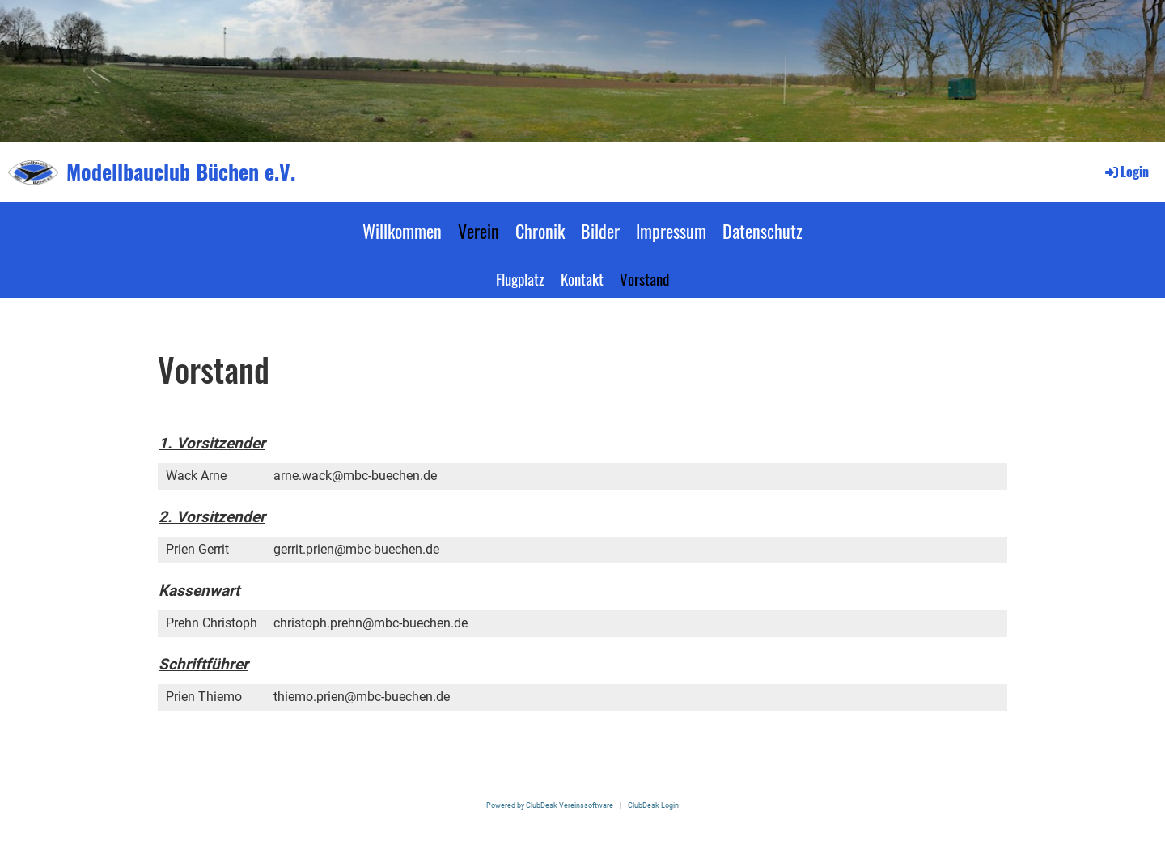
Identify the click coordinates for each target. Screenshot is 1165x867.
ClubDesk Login (653, 805)
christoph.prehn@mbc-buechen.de (370, 623)
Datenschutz (762, 231)
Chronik (540, 231)
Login (1126, 171)
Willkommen (402, 231)
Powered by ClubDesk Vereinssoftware (549, 805)
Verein (478, 231)
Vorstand (644, 278)
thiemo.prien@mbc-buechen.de (361, 696)
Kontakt (582, 278)
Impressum (671, 231)
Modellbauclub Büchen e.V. (180, 171)
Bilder (600, 231)
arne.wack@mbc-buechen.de (355, 475)
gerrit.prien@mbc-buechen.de (356, 549)
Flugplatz (520, 278)
